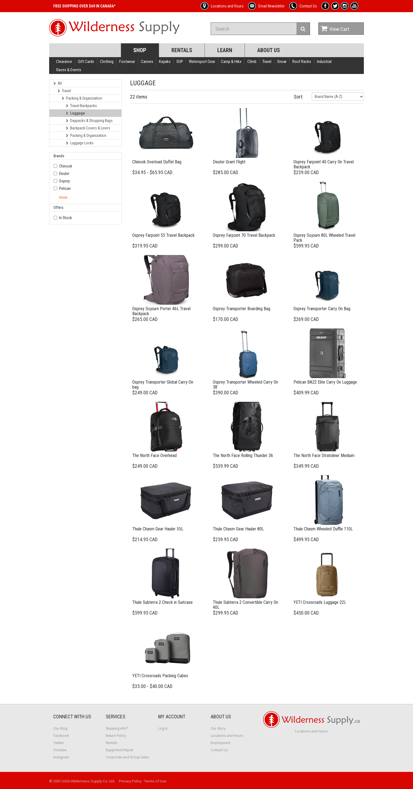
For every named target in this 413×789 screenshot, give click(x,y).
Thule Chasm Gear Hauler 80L (238, 529)
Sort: (298, 97)
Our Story (218, 728)
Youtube (60, 750)
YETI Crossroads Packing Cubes (160, 675)
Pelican (65, 188)
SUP (179, 61)
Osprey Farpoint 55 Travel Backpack (163, 235)
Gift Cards (86, 61)
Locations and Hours (227, 735)
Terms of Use (155, 781)
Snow (282, 61)
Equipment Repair (120, 750)
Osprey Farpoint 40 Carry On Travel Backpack (323, 164)
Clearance (64, 61)
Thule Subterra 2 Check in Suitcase (162, 602)
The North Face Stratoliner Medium (323, 455)
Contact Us (219, 750)
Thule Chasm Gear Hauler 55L (157, 529)
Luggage (75, 113)
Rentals (181, 50)
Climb (251, 61)
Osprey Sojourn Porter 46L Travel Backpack (161, 311)
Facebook (61, 735)
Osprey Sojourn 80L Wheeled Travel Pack (324, 238)
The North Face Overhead (154, 455)
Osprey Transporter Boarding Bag (241, 308)
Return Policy (116, 735)
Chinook (65, 166)
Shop (139, 50)
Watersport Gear (202, 61)
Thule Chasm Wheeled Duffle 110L (323, 529)
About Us (268, 50)
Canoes (147, 61)
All (58, 83)
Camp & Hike (231, 61)
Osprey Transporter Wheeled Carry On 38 (245, 384)
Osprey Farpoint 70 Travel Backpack (244, 235)
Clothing (106, 61)
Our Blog (60, 728)
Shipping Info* (117, 728)
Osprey (64, 181)
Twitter (58, 742)
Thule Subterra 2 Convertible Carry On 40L (245, 605)
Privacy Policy (130, 781)
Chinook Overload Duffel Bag (156, 161)
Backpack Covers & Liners (88, 128)
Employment (220, 742)
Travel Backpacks (81, 105)
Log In (163, 728)
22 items (138, 97)
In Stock (65, 218)
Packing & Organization (82, 98)
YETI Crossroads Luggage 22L (319, 602)
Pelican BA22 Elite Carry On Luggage (325, 382)
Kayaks (165, 61)
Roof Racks (301, 61)
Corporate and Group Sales (127, 757)
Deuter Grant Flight (229, 161)
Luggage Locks (80, 143)
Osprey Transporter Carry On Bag (321, 308)
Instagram (61, 757)
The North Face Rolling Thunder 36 (243, 455)
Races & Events (68, 69)
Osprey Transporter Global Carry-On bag (162, 384)
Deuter (64, 173)
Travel (266, 61)
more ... (65, 197)
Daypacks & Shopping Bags (89, 120)
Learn (224, 50)
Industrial (324, 61)
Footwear (127, 61)
